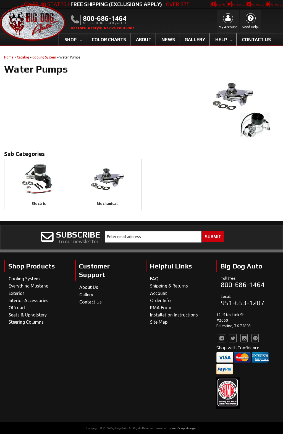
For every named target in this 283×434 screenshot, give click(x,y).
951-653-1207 (242, 303)
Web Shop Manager (184, 428)
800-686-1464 (242, 284)
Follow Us (235, 4)
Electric (39, 203)
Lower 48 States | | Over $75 (105, 4)
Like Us (218, 4)
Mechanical (107, 203)
